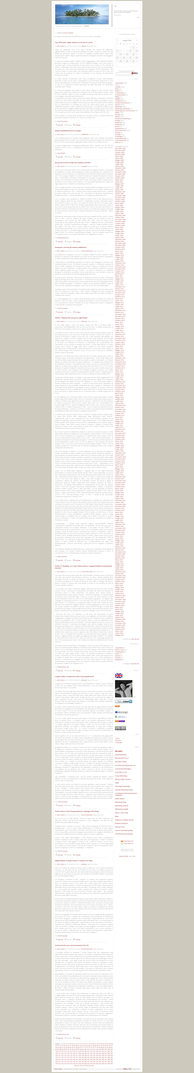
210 (56, 1061)
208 (108, 1060)
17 (87, 1044)
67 (74, 1048)
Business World (120, 762)
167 (105, 1056)
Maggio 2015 (119, 374)
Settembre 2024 (120, 595)
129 (111, 1052)
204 (97, 1060)
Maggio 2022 (119, 540)
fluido (117, 783)
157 (76, 1056)
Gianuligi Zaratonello (122, 786)
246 (103, 1063)
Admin (86, 26)
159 (82, 1056)
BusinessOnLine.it (121, 758)
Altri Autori (60, 46)
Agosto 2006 (119, 166)
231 (59, 1063)
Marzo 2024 (119, 583)
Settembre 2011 (120, 287)
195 (71, 1060)
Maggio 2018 (119, 445)
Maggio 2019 (119, 469)
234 (68, 1063)
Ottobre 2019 (119, 479)
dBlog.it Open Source (123, 779)
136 (74, 1054)
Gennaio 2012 (119, 295)
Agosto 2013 (119, 332)
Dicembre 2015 (120, 388)
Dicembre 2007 (120, 198)
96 (77, 1050)
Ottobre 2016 (119, 407)
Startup (117, 132)
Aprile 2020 (119, 490)
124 (96, 1052)
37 (70, 1046)
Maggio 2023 (119, 564)
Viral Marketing (120, 140)
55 (108, 1046)
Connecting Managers (123, 769)
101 (88, 1050)
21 (95, 1044)
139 (82, 1054)
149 (111, 1054)
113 (65, 1052)
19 (91, 1044)
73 (87, 1048)
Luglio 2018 (119, 449)
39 (74, 1046)
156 (74, 1056)
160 (85, 1056)
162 (91, 1056)
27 (108, 1044)
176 (74, 1058)
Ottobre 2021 (119, 526)
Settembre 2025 (120, 619)
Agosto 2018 (119, 451)
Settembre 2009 (120, 239)
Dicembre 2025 (120, 625)
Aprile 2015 (119, 372)
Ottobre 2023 (119, 574)
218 (79, 1061)
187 (105, 1058)
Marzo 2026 (119, 631)
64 (68, 1048)
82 (105, 1048)
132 (62, 1054)
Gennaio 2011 (119, 271)
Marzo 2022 (119, 536)
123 (94, 1052)
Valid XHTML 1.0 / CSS (127, 856)
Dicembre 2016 (120, 411)
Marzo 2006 (119, 156)
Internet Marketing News (124, 790)
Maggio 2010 (119, 255)
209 (111, 1060)
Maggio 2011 (119, 279)
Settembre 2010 (120, 263)
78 (97, 1048)
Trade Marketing (120, 138)
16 (85, 1044)
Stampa (76, 125)
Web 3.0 (118, 142)
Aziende (84, 166)
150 (56, 1056)
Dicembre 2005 (120, 150)
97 (79, 1050)
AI (116, 85)
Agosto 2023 (119, 570)
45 (87, 1046)
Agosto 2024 (119, 593)
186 (103, 1058)
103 (94, 1050)
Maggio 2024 (119, 587)
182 (91, 1058)
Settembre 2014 (120, 358)
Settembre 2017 (120, 429)
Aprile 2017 (119, 419)
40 (77, 1046)
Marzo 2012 (119, 299)
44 (85, 1046)
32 (60, 1046)
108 (108, 1050)
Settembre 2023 (120, 572)
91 (66, 1050)
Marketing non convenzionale (125, 111)
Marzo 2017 (119, 417)
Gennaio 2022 (119, 532)
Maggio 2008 (119, 208)
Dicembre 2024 (120, 601)
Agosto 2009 (119, 237)
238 (79, 1063)
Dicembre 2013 (120, 340)
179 (82, 1058)
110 (57, 1052)
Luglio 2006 (119, 164)
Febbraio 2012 (120, 297)
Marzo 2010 (119, 251)
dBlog (117, 97)
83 (108, 1048)
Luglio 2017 (119, 425)
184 (97, 1058)
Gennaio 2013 (119, 318)
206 (103, 1060)
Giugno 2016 (119, 399)
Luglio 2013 (119, 330)
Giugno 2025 (119, 613)
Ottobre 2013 (119, 336)
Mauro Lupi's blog (121, 813)
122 (91, 1052)
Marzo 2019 (119, 465)
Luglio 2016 (119, 401)
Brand (84, 46)
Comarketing (119, 93)
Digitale (117, 99)
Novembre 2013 (120, 338)
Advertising (119, 83)
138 (79, 1054)
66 (72, 1048)
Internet (84, 680)
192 (62, 1060)
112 (62, 1052)
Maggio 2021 (119, 516)
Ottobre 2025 (119, 621)
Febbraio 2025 (120, 605)
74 (89, 1048)
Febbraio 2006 (120, 154)
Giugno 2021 (119, 518)
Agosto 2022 (119, 546)
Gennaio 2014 (119, 342)
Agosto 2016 (119, 403)
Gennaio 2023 (119, 556)
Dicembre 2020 (120, 506)
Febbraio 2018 (120, 439)
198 (79, 1060)
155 (71, 1056)
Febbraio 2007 (120, 178)
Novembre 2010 (120, 267)
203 (94, 1060)
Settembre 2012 (120, 310)
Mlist (116, 816)
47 (91, 1046)
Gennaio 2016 (119, 390)
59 (58, 1048)
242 (91, 1063)
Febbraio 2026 (120, 629)
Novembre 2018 (120, 457)
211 (59, 1061)
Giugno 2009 (119, 233)
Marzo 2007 (119, 180)
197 (76, 1060)
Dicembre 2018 (120, 459)
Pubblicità (85, 134)
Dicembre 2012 (120, 316)
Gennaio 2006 (119, 152)
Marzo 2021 (119, 512)
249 (111, 1063)
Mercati (84, 321)
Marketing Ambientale (122, 109)
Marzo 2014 (119, 346)
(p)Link (59, 125)
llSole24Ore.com (63, 1034)
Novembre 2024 (120, 599)
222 (91, 1061)
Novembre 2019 (120, 481)
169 (111, 1056)
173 (65, 1058)
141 (88, 1054)
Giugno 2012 (119, 304)
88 (60, 1050)
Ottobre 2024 (119, 597)
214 (68, 1061)
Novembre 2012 (120, 314)
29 (112, 1044)
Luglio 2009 (119, 235)
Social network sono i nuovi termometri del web (71, 945)
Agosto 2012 (119, 308)
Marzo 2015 (119, 370)
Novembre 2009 (120, 243)
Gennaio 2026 (119, 627)
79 (99, 1048)
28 (110, 1044)
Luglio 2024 (119, 591)
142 (91, 1054)
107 (105, 1050)
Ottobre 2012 (119, 312)
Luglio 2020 (119, 496)
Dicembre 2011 (120, 293)
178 (79, 1058)
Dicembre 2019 (120, 483)
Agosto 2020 (119, 498)
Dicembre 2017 (120, 435)
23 (99, 1044)
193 (65, 1060)
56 (110, 1046)
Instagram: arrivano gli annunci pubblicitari (70, 247)
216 (74, 1061)
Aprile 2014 (119, 348)
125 (99, 1052)
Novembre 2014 (120, 362)
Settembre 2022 (120, 548)
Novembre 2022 (120, 552)
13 (79, 1044)
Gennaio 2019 (119, 461)
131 (59, 1054)
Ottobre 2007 (119, 194)
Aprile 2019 (119, 467)
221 (88, 1061)
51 (99, 1046)
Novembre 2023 (120, 576)
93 (70, 1050)
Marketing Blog (120, 802)
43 (83, 1046)
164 (97, 1056)
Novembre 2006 (120, 172)
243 (94, 1063)
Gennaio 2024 (119, 580)
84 (110, 1048)
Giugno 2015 (119, 376)
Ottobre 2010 (119, 265)
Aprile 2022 (119, 538)
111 (60, 1052)
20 (93, 1044)
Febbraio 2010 (120, 249)
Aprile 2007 (119, 182)
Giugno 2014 (119, 352)
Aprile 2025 (119, 609)
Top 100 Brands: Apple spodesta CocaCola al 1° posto (74, 42)
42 (81, 1046)
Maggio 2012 (119, 302)
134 (68, 1054)
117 (76, 1052)
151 (59, 1056)
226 (102, 1061)
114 (68, 1052)
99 (83, 1050)
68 (77, 1048)
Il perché (118, 740)
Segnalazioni (119, 128)
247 (105, 1063)
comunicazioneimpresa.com (125, 765)
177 (76, 1058)
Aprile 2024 (119, 585)
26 (106, 1044)
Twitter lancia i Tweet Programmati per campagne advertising (77, 811)
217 (76, 1061)
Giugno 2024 (119, 589)
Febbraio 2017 (120, 415)
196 (74, 1060)
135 (71, 1054)
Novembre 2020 (120, 504)
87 (58, 1050)
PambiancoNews (63, 238)
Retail (117, 126)
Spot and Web (62, 556)
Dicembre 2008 (120, 221)
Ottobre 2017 (119, 431)
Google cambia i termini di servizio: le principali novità (74, 676)
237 (76, 1063)
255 (89, 1065)
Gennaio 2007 (119, 176)
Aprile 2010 (119, 253)
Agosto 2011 (119, 285)
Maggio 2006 (119, 160)
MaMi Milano (119, 799)
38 (72, 1046)
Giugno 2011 (119, 281)
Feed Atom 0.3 (127, 843)
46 (89, 1046)
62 (64, 1048)
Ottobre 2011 (119, 289)
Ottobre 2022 (119, 550)
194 (68, 1060)
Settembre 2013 (120, 334)
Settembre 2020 (120, 500)
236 (74, 1063)
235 (71, 1063)
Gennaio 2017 (119, 413)
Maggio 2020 (119, 492)
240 (85, 1063)
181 (88, 1058)
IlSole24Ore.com (63, 667)
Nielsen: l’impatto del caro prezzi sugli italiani (71, 318)
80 (101, 1048)
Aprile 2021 (119, 514)
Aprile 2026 (119, 633)
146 (103, 1054)
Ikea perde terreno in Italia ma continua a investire (73, 162)
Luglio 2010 (119, 259)
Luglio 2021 (119, 520)
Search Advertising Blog (124, 830)
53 (103, 1046)
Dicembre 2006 (120, 174)
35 (66, 1046)
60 (60, 1048)
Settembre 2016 (120, 405)
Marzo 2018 (119, 441)
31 (58, 1046)
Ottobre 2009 (119, 241)
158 (79, 1056)
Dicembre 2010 (120, 269)
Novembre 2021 (120, 528)
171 (59, 1058)
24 (101, 1044)
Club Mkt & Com (121, 772)
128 (108, 1052)
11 (75, 1044)
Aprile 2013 (119, 324)
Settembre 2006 (120, 168)
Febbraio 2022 (120, 534)
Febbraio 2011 (120, 273)
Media (117, 113)
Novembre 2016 (120, 409)
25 (104, 1044)
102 (91, 1050)
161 (88, 1056)
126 (102, 1052)
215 (71, 1061)
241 (88, 1063)
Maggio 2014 (119, 350)
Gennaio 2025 (119, 603)
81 (103, 1048)
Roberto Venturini (121, 823)
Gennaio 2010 (119, 247)
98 (81, 1050)
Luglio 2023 (119, 568)
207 (105, 1060)
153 (65, 1056)
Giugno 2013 (119, 328)
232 (62, 1063)
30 (56, 1046)
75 (91, 1048)
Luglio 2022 (119, 544)
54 (105, 1046)
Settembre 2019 (120, 477)
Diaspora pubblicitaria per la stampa (68, 131)
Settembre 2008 (120, 215)
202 (91, 1060)
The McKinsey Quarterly (124, 834)
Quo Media (61, 153)
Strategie (118, 134)
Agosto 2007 (119, 190)
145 (100, 1054)
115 (71, 1052)
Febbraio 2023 (120, 558)
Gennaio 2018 (119, 437)
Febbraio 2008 (120, 202)
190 (56, 1060)
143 (94, 1054)
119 (82, 1052)
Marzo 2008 (119, 204)
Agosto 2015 (119, 380)
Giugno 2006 (119, 162)
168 (108, 1056)
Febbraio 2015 (120, 368)
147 (105, 1054)
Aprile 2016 (119, 396)
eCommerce (119, 101)
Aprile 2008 (119, 206)
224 (97, 1061)
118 (79, 1052)
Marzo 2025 (119, 607)
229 (111, 1061)
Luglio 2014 (119, 354)
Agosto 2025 (119, 617)
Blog (116, 89)
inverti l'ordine (68, 33)
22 (97, 1044)
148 (108, 1054)
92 (68, 1050)
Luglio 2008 (119, 211)
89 (62, 1050)
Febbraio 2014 (120, 344)
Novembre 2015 (120, 386)
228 (108, 1061)
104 (97, 1050)
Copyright (118, 742)
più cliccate (135, 664)
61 (62, 1048)
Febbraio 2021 (120, 510)
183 (94, 1058)
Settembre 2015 (120, 382)
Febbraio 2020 (120, 487)
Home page (58, 1069)
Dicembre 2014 (120, 364)
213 (65, 1061)
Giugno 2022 (119, 542)
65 (70, 1048)
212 (62, 1061)
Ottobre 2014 (119, 360)
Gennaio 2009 (119, 223)
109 (111, 1050)
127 (105, 1052)
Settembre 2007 (120, 192)
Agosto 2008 (119, 213)
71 (83, 1048)
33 (62, 1046)
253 (84, 1065)
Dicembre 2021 (120, 530)
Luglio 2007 (119, 188)
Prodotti (117, 120)
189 (111, 1058)
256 (92, 1065)
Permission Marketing (122, 118)
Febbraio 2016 (120, 392)
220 (85, 1061)
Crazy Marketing (121, 776)
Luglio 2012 (119, 306)
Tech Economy (63, 121)
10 (73, 1044)
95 (74, 1050)
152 (62, 1056)
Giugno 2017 (119, 423)
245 (100, 1063)
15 (83, 1044)
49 (95, 1046)
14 (81, 1044)
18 (89, 1044)
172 (62, 1058)
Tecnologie (118, 136)
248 (108, 1063)
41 (79, 1046)
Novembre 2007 (120, 196)
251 (78, 1065)
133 (65, 1054)
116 (74, 1052)
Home (117, 654)
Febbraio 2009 (120, 225)
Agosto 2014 (119, 356)
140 (85, 1054)
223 (94, 1061)
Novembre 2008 (120, 219)
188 (108, 1058)
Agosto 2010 (119, 261)
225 (100, 1061)
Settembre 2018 (120, 453)
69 (79, 1048)
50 (97, 1046)
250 (75, 1065)
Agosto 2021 (119, 522)
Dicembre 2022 (120, 554)
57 (112, 1046)
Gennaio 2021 (119, 508)
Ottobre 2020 (119, 502)
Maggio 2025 (119, 611)
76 (93, 1048)
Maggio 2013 (119, 326)
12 (77, 1044)
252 (81, 1065)
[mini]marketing (120, 755)
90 (64, 1050)
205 (100, 1060)
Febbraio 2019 (120, 463)
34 (64, 1046)
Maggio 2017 (119, 421)
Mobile (117, 116)
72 (85, 1048)
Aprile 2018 (119, 443)
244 (97, 1063)
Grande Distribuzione (122, 103)
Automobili (119, 648)
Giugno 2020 (119, 494)
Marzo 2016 (119, 394)
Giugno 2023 (119, 566)
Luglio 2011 (119, 283)
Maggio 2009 (119, 231)
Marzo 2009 (119, 227)
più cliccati (135, 639)
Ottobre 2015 (119, 384)
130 (56, 1054)
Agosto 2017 (119, 427)
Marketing (118, 107)
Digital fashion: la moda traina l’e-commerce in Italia (73, 861)
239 (82, 1063)
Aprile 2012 (119, 301)
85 (112, 1048)
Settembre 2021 (120, 524)
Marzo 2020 (119, 489)
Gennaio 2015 (119, 366)
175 (71, 1058)
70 (81, 1048)
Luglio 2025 (119, 615)
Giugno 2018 (119, 447)
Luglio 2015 (119, 378)
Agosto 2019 (119, 475)
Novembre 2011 (120, 291)
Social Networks (87, 251)
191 (59, 1060)
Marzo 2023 (119, 560)
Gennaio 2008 (119, 200)
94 (72, 1050)
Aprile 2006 (119, 158)
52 (101, 1046)
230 (56, 1063)
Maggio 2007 (119, 184)
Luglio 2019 (119, 473)
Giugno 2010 (119, 257)
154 (68, 1056)
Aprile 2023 (119, 562)
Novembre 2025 (120, 623)
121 (88, 1052)
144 (97, 1054)
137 (76, 1054)
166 (103, 1056)
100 (85, 1050)
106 (103, 1050)
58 (56, 1048)
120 (85, 1052)
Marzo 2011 (119, 275)
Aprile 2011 (119, 277)
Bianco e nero (119, 650)
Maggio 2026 (119, 635)
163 (94, 1056)
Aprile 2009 (119, 229)
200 (85, 1060)
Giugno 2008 (119, 209)
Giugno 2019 (119, 471)
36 (68, 1046)
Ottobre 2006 (119, 170)
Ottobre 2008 (119, 217)
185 (100, 1058)
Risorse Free (119, 827)
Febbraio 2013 (120, 320)
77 (95, 1048)
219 (82, 1061)
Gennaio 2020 (119, 485)
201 (88, 1060)
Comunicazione (120, 95)
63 (66, 1048)
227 (105, 1061)
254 (87, 1065)
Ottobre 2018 (119, 455)
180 (85, 1058)
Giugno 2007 (119, 186)
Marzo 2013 (119, 322)
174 (68, 1058)
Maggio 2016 (119, 397)
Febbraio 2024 (120, 582)
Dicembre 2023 (120, 578)
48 (93, 1046)
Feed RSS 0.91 (127, 841)
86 (56, 1050)
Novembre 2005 (120, 148)
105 (100, 1050)
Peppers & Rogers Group (124, 820)
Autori (117, 738)
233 (65, 1063)
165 (100, 1056)
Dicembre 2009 (120, 245)
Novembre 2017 (120, 433)
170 (56, 1058)
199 (82, 1060)
